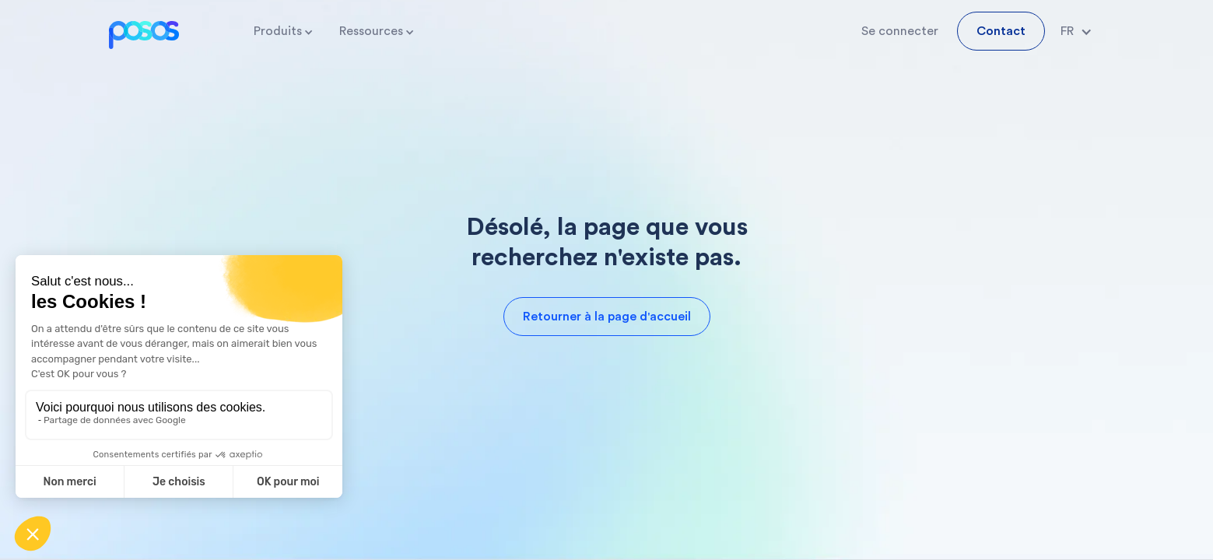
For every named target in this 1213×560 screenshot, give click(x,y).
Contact (1000, 31)
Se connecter (899, 31)
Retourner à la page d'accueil (607, 316)
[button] (284, 31)
